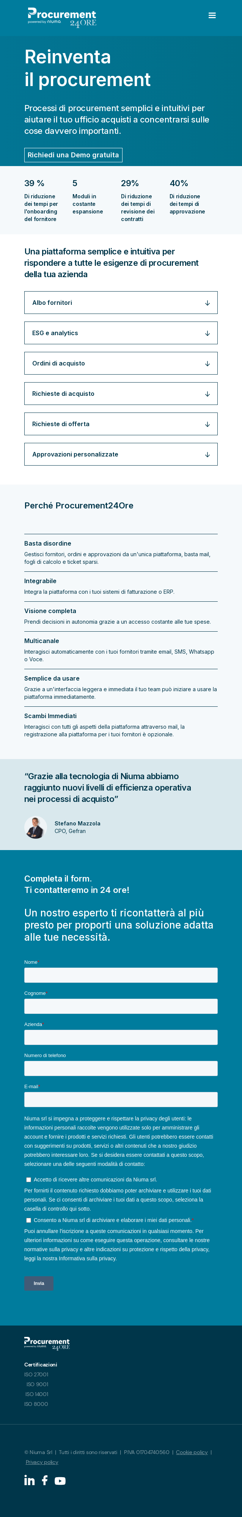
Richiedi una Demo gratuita (73, 155)
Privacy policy (42, 1462)
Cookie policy (191, 1452)
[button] (186, 18)
